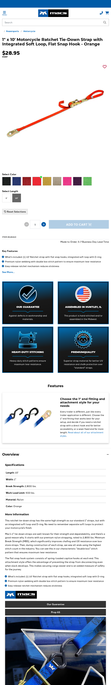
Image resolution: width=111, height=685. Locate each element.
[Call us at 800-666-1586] (101, 13)
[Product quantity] (35, 224)
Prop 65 (55, 612)
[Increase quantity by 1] (43, 224)
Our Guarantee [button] (55, 604)
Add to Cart (79, 224)
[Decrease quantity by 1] (26, 224)
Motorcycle (29, 31)
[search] (105, 22)
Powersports (12, 31)
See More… (8, 272)
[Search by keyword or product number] (51, 22)
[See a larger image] (55, 113)
